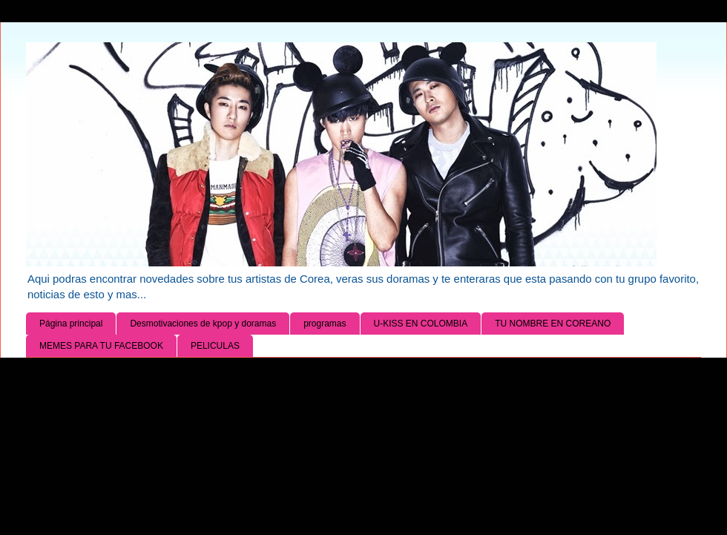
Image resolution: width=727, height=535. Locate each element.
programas (324, 323)
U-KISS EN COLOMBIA (421, 323)
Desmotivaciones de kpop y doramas (203, 323)
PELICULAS (215, 346)
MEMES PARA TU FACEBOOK (101, 346)
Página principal (70, 323)
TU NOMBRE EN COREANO (553, 323)
